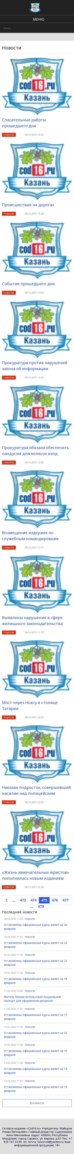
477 (65, 900)
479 (41, 907)
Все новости (37, 1103)
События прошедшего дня (28, 283)
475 (44, 900)
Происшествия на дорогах (28, 204)
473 (23, 900)
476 (55, 900)
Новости (9, 134)
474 (34, 900)
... (13, 900)
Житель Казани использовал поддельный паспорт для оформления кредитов (32, 999)
